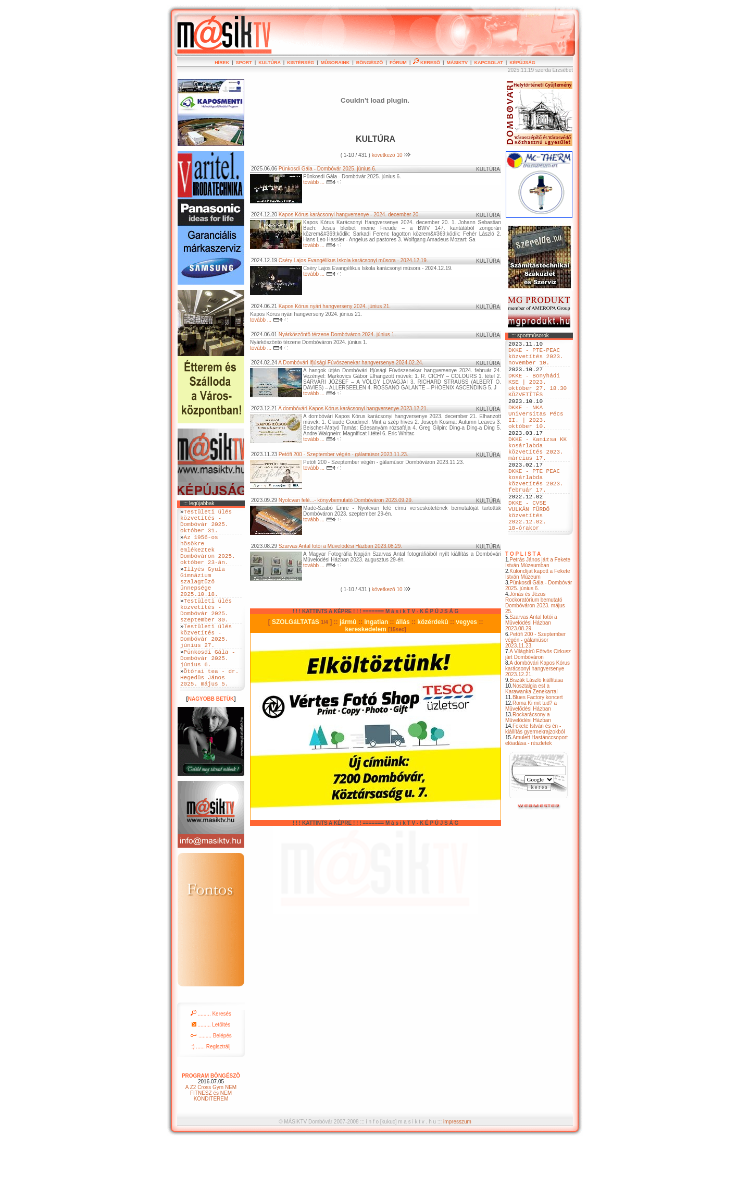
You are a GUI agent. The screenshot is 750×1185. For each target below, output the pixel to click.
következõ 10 (391, 155)
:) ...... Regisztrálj (210, 1090)
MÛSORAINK (335, 62)
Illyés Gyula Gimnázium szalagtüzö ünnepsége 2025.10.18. (202, 599)
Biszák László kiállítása (536, 727)
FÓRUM (398, 62)
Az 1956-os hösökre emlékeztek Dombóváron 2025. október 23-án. (207, 560)
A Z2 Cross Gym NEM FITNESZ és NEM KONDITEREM (210, 1136)
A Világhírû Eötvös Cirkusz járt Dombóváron (538, 701)
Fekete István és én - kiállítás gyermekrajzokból (535, 775)
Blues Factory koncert (537, 744)
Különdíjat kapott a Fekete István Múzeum (537, 621)
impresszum (457, 1165)
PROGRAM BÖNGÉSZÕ (211, 1119)
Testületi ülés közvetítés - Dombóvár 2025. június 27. (206, 667)
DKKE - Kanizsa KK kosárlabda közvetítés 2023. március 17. (537, 475)
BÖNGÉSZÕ (369, 62)
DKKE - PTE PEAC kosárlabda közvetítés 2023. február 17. (536, 515)
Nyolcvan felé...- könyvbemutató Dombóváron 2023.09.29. (346, 500)
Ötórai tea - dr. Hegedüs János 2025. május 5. (209, 719)
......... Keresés (211, 1057)
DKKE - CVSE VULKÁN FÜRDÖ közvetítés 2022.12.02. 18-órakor (528, 558)
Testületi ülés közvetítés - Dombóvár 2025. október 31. (206, 524)
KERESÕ (426, 62)
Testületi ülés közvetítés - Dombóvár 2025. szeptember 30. (206, 635)
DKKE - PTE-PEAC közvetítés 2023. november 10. (536, 360)
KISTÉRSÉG (300, 62)
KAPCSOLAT (488, 62)
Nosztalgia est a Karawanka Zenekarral (531, 735)
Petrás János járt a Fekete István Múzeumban (537, 609)
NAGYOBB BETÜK (211, 743)
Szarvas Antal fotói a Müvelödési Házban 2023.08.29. (531, 669)
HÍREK (222, 62)
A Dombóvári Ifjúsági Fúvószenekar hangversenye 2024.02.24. (350, 362)
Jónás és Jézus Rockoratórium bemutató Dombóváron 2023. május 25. (535, 649)
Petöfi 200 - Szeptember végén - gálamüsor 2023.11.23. (535, 686)
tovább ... (322, 182)
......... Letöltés (211, 1068)
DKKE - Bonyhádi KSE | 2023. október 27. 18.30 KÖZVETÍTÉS (537, 396)
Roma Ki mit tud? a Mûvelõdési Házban (531, 753)
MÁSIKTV (457, 62)
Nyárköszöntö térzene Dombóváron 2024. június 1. (337, 334)
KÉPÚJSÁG (522, 62)
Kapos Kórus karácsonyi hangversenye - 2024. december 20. (349, 214)
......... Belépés (211, 1079)
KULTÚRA (269, 62)
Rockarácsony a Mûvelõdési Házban (528, 764)
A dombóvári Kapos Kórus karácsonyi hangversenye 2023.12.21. (537, 715)
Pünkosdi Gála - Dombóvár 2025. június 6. (538, 632)
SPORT (244, 62)
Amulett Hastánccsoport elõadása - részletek (536, 787)
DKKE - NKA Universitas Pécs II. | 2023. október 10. (536, 435)
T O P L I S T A (523, 601)
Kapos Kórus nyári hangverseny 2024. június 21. (335, 306)
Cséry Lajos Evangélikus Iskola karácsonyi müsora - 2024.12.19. (353, 260)
